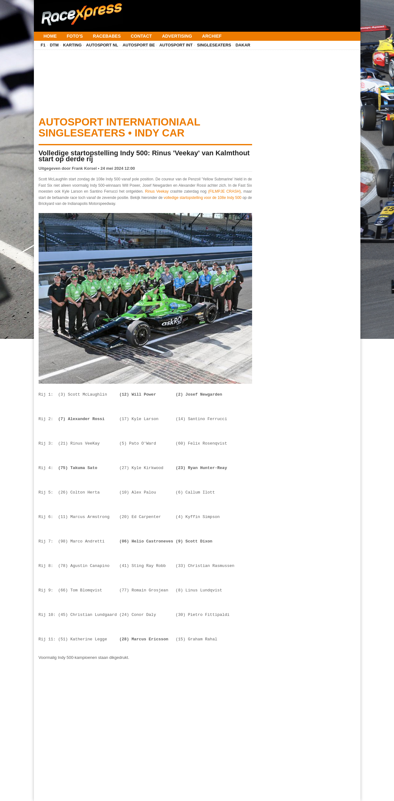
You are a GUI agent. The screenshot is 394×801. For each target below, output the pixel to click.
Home (50, 36)
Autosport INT (175, 45)
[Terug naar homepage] (81, 12)
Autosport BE (138, 45)
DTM (54, 45)
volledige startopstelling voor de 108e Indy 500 (202, 197)
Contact (141, 36)
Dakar (242, 45)
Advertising (177, 36)
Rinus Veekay (157, 191)
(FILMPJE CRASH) (224, 191)
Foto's (75, 36)
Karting (72, 45)
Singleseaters (214, 45)
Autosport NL (102, 45)
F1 (43, 45)
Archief (212, 36)
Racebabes (107, 36)
